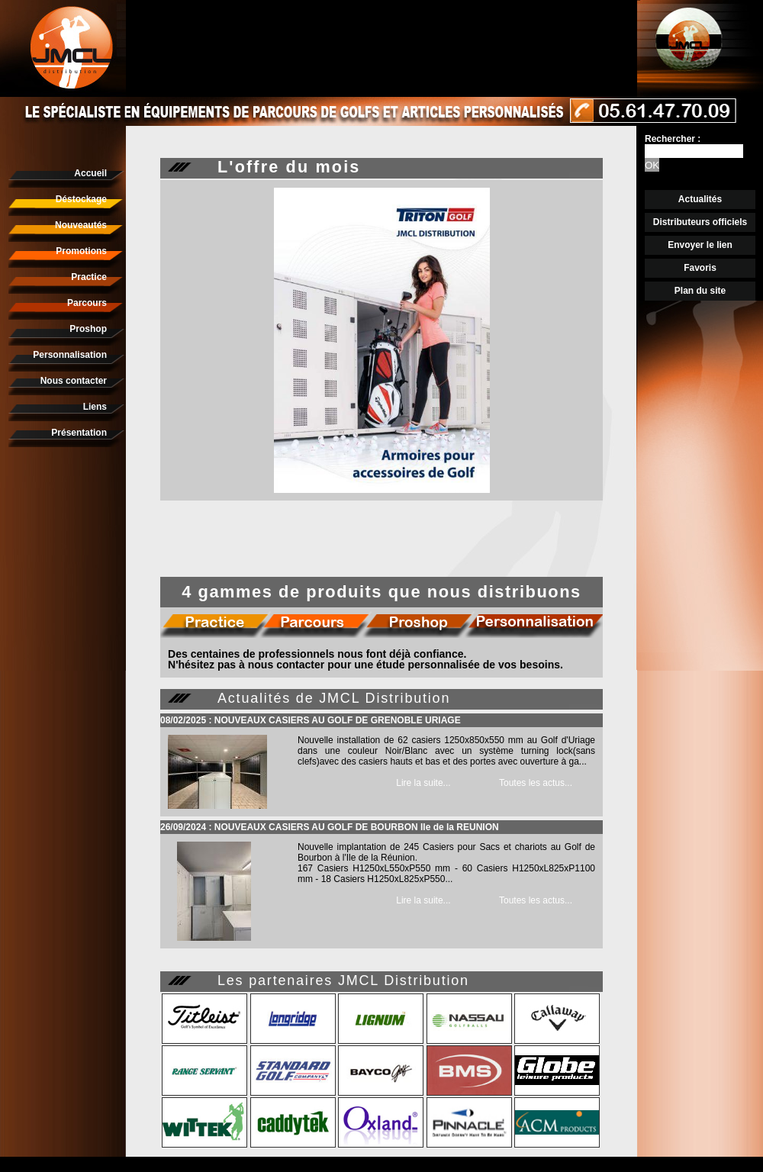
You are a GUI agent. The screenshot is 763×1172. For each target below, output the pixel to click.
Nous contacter (73, 380)
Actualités (700, 199)
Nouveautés (81, 225)
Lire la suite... (423, 783)
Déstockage (81, 199)
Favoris (700, 267)
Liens (95, 406)
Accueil (90, 173)
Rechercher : (672, 139)
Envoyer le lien (700, 245)
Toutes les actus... (535, 783)
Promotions (81, 251)
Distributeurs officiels (700, 222)
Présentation (79, 432)
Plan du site (700, 290)
